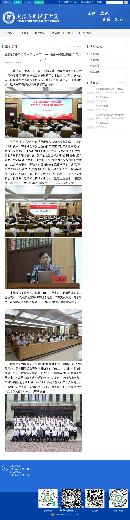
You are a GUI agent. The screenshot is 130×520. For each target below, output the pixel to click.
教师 (17, 2)
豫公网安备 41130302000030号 (65, 514)
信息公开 (71, 33)
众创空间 (62, 2)
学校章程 (94, 59)
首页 (69, 46)
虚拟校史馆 (78, 2)
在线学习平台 (90, 2)
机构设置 (39, 33)
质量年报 (100, 2)
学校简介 (93, 53)
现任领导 (94, 65)
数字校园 (87, 33)
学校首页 (7, 33)
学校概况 (23, 33)
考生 (39, 2)
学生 (7, 2)
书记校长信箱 (67, 6)
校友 (28, 2)
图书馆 (70, 2)
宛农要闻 (77, 46)
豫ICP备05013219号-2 (70, 497)
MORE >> (121, 83)
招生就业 (55, 33)
